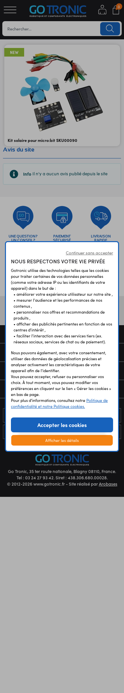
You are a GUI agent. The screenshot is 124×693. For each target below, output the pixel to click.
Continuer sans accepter (89, 253)
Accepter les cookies (62, 424)
